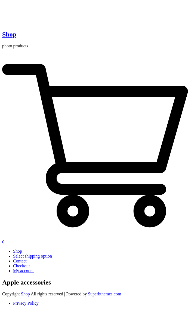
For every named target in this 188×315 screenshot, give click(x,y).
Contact (20, 261)
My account (23, 270)
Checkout (21, 266)
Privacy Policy (26, 303)
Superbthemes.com (104, 294)
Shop (9, 34)
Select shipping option (32, 256)
